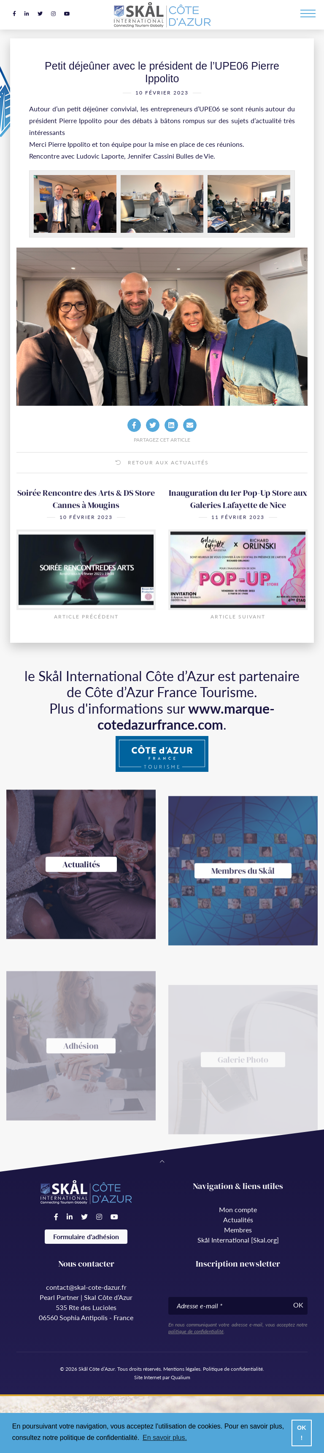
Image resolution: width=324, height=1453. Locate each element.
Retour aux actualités (162, 462)
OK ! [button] (301, 1432)
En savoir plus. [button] (165, 1437)
